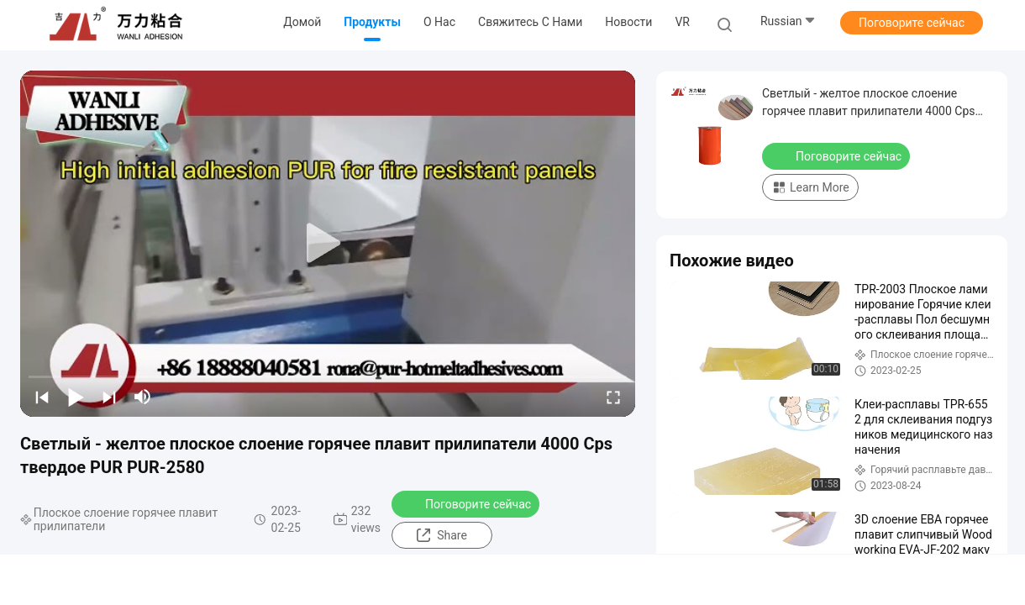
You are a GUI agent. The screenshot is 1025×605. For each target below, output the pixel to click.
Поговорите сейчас (912, 22)
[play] (328, 244)
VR (682, 22)
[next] (109, 396)
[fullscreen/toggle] (613, 396)
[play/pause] (75, 396)
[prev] (42, 396)
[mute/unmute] (143, 396)
